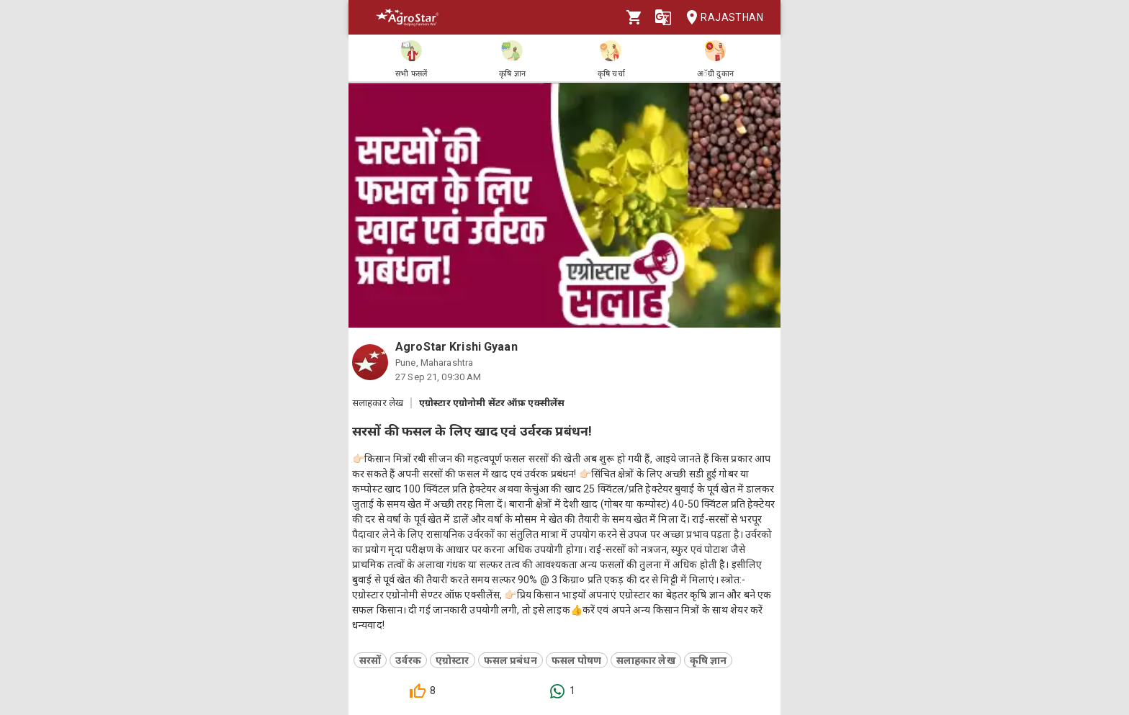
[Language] (663, 17)
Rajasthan (720, 17)
